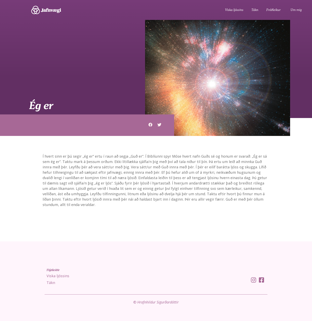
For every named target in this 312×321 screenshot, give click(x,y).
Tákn (254, 10)
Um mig (296, 10)
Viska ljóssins (234, 10)
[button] (150, 124)
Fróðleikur (274, 10)
